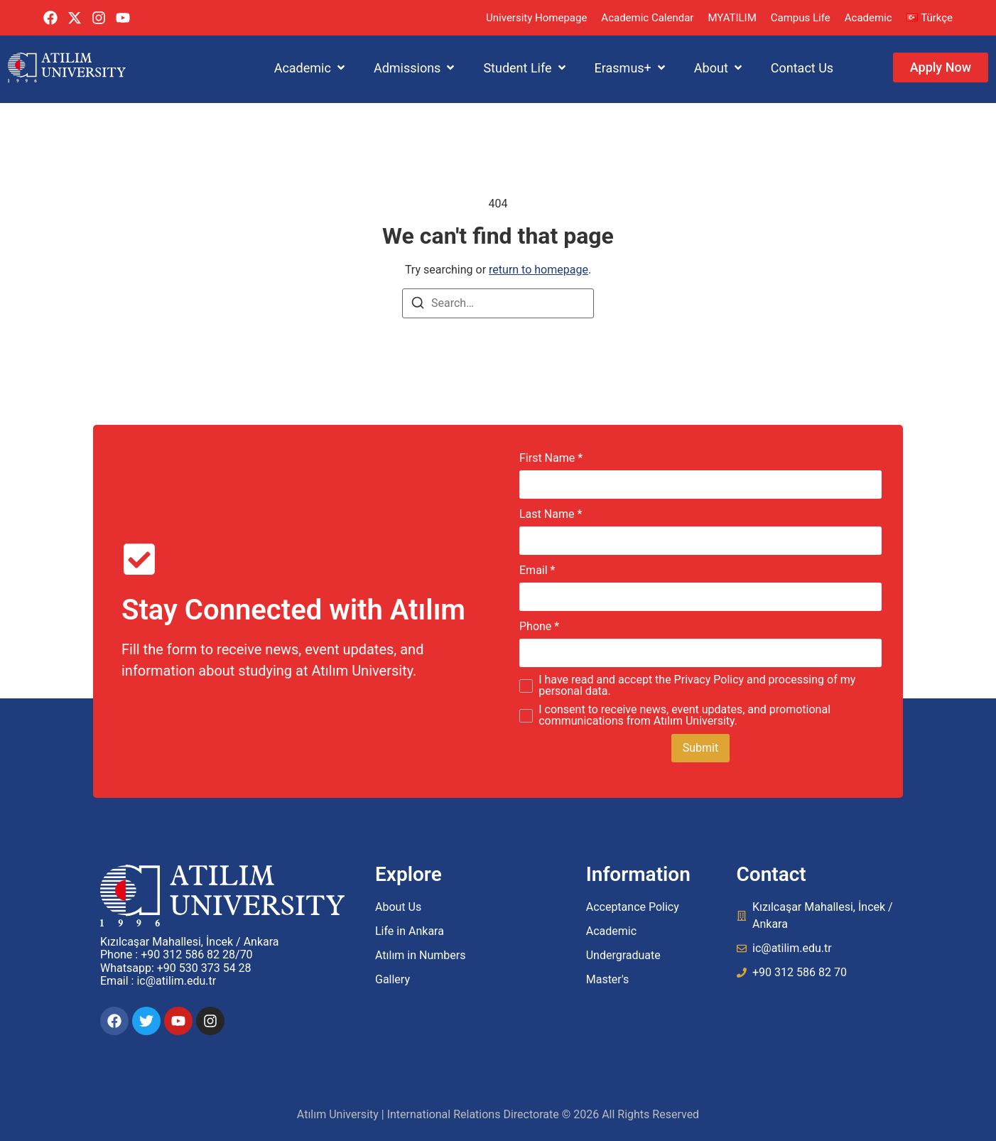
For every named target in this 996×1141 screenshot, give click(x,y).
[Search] (417, 305)
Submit (700, 748)
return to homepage (538, 269)
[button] (310, 68)
